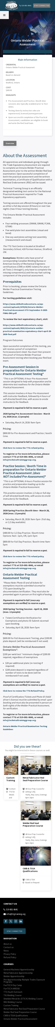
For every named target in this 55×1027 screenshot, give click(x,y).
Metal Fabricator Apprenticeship (18, 973)
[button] (4, 15)
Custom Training (10, 779)
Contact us (9, 947)
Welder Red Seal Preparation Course (33, 824)
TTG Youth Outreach (13, 992)
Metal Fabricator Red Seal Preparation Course (35, 779)
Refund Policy (10, 957)
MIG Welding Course (13, 1002)
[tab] (9, 143)
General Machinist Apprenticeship (19, 969)
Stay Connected (42, 5)
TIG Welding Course (13, 995)
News (6, 951)
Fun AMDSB (12, 988)
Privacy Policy (10, 954)
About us (8, 944)
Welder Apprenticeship (14, 976)
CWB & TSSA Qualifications (30, 869)
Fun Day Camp (13, 985)
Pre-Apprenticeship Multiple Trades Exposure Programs (24, 981)
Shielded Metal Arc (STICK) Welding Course (23, 999)
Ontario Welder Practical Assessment (20, 1019)
